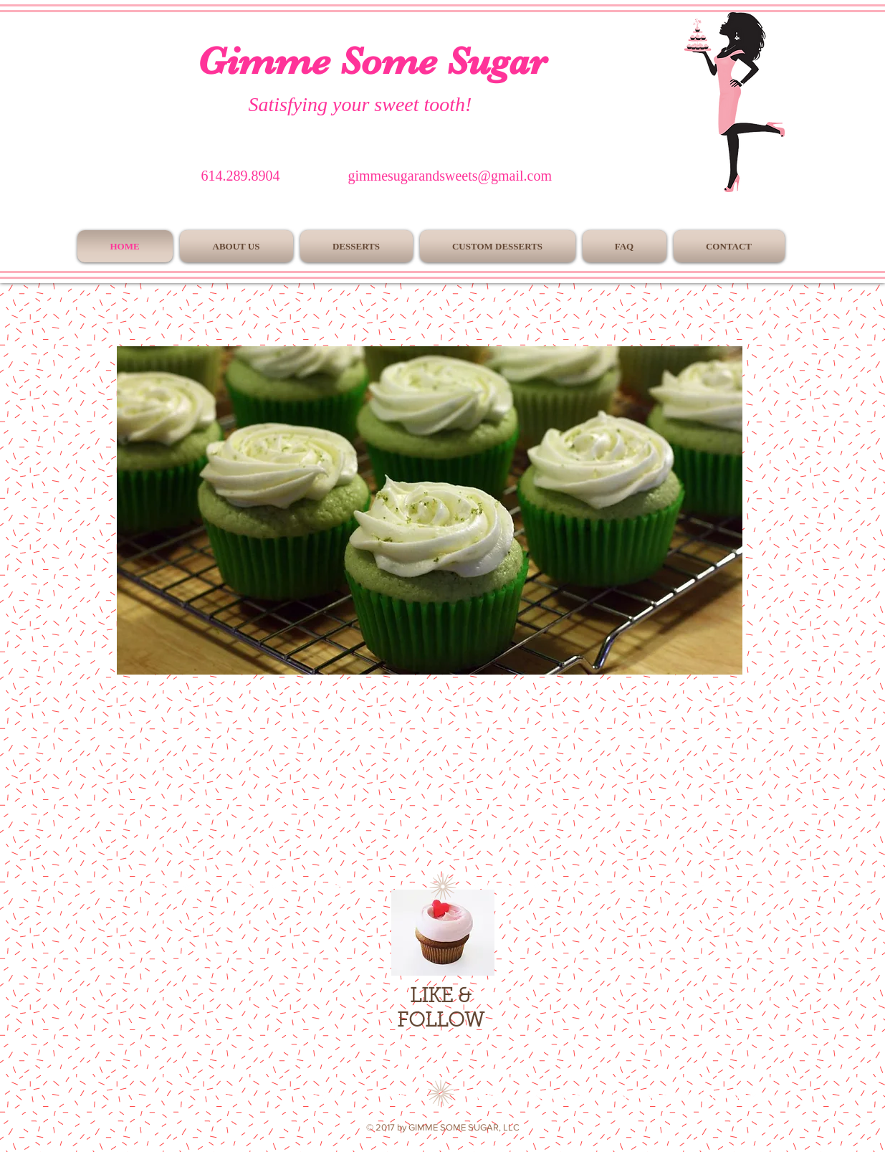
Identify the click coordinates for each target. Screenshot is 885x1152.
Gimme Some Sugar (372, 61)
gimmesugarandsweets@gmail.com (450, 176)
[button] (429, 510)
